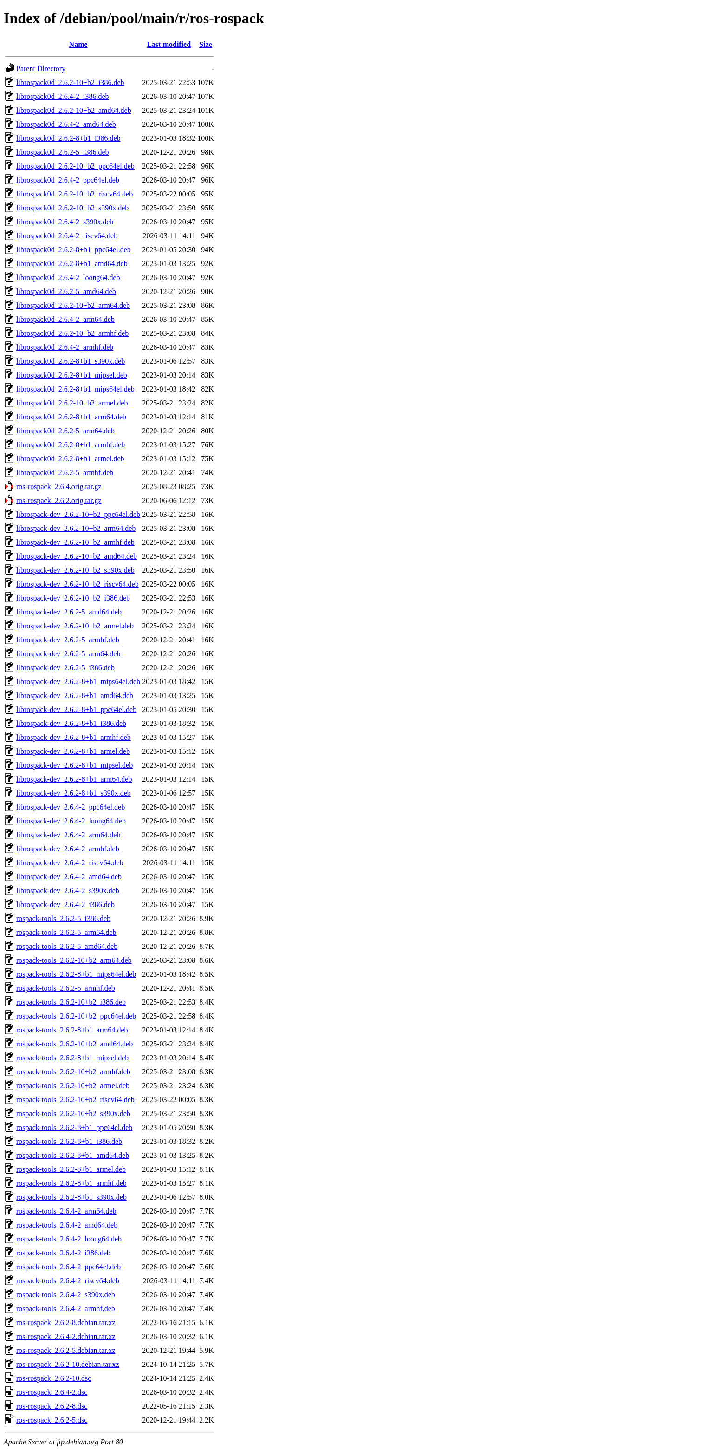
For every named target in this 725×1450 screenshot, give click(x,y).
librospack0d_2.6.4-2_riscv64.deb (66, 236)
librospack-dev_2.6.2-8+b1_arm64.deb (74, 779)
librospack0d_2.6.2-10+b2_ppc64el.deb (75, 166)
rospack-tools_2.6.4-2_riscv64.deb (67, 1281)
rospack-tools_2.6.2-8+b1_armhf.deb (71, 1183)
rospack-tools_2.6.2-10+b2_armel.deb (72, 1086)
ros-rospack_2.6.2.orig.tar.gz (59, 500)
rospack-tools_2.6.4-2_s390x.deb (65, 1295)
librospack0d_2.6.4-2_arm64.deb (65, 319)
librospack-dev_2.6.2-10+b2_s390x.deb (75, 570)
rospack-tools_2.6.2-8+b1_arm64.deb (72, 1030)
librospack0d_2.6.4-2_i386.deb (62, 96)
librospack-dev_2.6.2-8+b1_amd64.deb (74, 695)
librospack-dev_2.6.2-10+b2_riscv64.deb (77, 584)
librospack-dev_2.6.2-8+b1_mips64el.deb (78, 682)
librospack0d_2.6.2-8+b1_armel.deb (70, 459)
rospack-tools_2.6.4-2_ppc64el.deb (68, 1267)
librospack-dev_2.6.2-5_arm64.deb (68, 654)
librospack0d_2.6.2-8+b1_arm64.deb (71, 417)
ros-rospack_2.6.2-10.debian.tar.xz (67, 1364)
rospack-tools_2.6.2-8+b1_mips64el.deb (76, 974)
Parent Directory (40, 68)
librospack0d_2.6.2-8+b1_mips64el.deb (75, 389)
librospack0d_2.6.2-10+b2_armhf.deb (72, 333)
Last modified (169, 44)
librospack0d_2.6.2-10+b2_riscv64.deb (74, 194)
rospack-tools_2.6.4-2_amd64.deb (66, 1225)
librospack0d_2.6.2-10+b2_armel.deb (72, 403)
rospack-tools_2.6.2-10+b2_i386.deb (71, 1002)
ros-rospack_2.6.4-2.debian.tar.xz (66, 1336)
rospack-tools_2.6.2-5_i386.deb (63, 918)
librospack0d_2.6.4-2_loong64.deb (68, 277)
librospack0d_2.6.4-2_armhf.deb (64, 347)
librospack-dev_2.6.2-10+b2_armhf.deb (75, 542)
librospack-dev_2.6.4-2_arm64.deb (68, 835)
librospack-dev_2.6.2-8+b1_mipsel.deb (74, 765)
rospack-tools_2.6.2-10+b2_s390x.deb (73, 1113)
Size (205, 44)
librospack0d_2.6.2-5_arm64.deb (65, 431)
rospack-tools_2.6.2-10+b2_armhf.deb (73, 1072)
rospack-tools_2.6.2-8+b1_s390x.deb (71, 1197)
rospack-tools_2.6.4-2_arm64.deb (66, 1211)
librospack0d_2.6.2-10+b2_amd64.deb (73, 110)
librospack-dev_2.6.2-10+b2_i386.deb (73, 598)
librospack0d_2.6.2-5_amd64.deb (66, 291)
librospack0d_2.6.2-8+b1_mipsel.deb (71, 375)
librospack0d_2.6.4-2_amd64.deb (66, 124)
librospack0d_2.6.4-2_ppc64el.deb (67, 180)
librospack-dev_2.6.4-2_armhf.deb (67, 849)
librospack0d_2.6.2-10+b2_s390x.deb (72, 208)
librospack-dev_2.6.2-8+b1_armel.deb (73, 751)
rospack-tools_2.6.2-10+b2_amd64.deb (74, 1044)
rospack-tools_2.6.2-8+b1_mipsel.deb (72, 1058)
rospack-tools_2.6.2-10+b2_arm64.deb (74, 960)
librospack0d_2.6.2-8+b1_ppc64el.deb (73, 250)
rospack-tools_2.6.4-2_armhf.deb (65, 1309)
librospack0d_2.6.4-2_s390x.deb (64, 222)
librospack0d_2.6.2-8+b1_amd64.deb (72, 264)
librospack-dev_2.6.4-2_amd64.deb (69, 877)
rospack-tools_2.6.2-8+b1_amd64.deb (72, 1155)
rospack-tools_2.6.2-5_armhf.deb (65, 988)
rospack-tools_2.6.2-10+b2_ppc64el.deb (76, 1016)
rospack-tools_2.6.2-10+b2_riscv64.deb (75, 1100)
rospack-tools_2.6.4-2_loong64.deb (69, 1239)
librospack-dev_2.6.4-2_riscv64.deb (69, 863)
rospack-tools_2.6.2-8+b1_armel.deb (71, 1169)
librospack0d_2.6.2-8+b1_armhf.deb (70, 445)
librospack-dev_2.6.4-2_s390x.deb (67, 891)
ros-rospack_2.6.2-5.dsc (51, 1420)
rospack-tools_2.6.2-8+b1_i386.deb (69, 1141)
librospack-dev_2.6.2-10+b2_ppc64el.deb (78, 514)
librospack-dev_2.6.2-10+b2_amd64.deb (76, 556)
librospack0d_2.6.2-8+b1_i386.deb (68, 138)
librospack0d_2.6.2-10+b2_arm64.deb (73, 305)
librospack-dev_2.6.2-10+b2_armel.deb (75, 626)
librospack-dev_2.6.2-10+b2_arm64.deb (76, 528)
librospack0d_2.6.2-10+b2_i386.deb (70, 82)
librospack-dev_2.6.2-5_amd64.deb (69, 612)
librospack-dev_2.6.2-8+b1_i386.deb (71, 723)
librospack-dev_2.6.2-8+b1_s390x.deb (73, 793)
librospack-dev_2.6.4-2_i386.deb (65, 904)
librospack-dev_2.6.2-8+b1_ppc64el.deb (76, 709)
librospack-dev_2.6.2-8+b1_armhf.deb (73, 737)
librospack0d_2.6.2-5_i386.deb (62, 152)
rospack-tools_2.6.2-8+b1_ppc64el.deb (74, 1127)
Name (78, 44)
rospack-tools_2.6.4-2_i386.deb (63, 1253)
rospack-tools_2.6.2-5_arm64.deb (66, 932)
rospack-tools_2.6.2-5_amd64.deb (66, 946)
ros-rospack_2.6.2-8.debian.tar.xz (66, 1322)
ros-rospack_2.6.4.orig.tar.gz (59, 486)
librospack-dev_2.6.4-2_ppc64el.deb (70, 807)
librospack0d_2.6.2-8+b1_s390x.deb (70, 361)
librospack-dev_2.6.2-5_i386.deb (65, 668)
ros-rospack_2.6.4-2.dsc (51, 1392)
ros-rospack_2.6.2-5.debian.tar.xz (66, 1350)
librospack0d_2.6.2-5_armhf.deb (64, 473)
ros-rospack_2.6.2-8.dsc (51, 1406)
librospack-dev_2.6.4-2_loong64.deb (71, 821)
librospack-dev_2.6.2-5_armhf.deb (67, 640)
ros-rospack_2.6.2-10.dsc (53, 1378)
